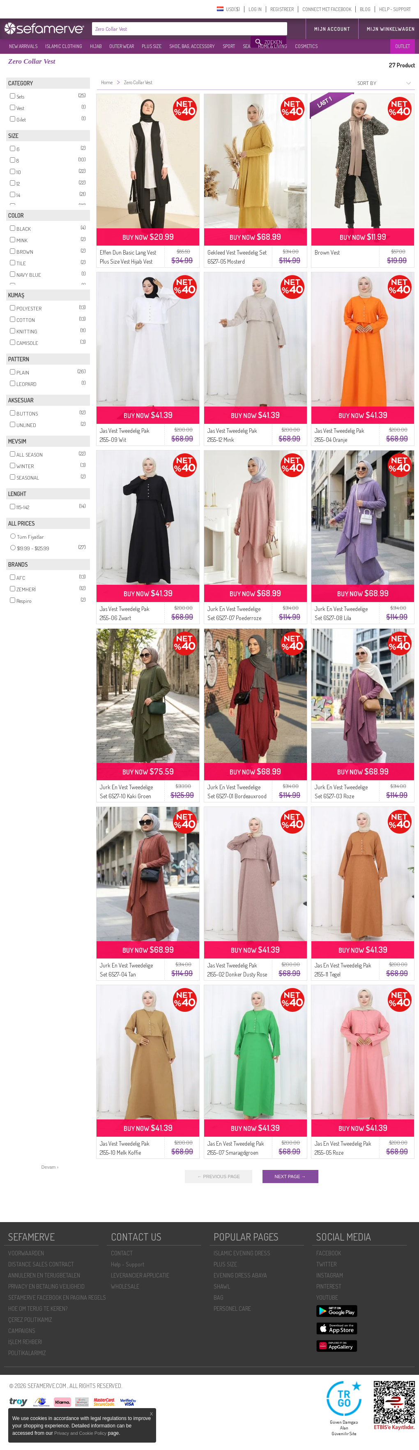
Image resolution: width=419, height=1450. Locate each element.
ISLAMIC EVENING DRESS (242, 1253)
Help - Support (127, 1264)
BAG (218, 1297)
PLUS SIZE (151, 46)
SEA (246, 46)
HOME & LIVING (272, 46)
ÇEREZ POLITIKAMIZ (30, 1319)
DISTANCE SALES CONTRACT (41, 1264)
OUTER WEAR (121, 46)
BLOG (365, 9)
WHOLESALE (125, 1286)
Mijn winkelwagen (391, 29)
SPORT (229, 46)
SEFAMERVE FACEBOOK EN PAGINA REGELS (57, 1297)
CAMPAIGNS (21, 1330)
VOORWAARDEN (26, 1253)
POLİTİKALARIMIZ (27, 1352)
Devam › (50, 1167)
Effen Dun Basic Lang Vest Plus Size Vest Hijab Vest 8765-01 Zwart (128, 261)
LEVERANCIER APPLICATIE (140, 1275)
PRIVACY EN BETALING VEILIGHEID (46, 1286)
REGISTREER (282, 9)
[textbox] (171, 28)
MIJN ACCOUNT (332, 29)
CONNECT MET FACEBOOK (326, 9)
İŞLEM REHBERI (25, 1341)
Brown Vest (327, 252)
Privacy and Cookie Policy (80, 1433)
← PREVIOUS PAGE (218, 1176)
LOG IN (255, 9)
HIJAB (95, 46)
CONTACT (122, 1253)
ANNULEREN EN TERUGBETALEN (44, 1275)
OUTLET (402, 46)
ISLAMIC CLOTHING (63, 46)
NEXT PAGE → (290, 1176)
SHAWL (222, 1286)
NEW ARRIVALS (23, 46)
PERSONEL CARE (232, 1308)
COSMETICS (306, 46)
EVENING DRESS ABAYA (240, 1275)
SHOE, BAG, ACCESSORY (192, 46)
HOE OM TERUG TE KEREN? (37, 1308)
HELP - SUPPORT (395, 9)
